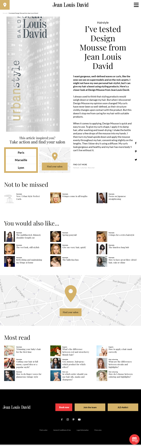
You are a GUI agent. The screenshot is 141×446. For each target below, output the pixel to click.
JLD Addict (118, 408)
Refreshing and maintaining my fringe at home (29, 262)
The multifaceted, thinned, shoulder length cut (28, 237)
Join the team (89, 408)
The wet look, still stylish (27, 248)
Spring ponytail (69, 236)
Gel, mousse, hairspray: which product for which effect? (74, 366)
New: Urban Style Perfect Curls (28, 199)
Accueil (5, 14)
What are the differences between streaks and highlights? (120, 366)
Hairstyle (76, 169)
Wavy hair (91, 169)
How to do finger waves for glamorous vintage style (28, 377)
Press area (97, 431)
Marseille (21, 161)
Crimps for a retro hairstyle (121, 236)
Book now (63, 408)
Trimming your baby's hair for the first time (28, 352)
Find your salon (55, 167)
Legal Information (83, 431)
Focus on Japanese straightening (117, 199)
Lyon (21, 169)
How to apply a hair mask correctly (120, 352)
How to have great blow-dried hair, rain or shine (122, 262)
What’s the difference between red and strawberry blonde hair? (75, 353)
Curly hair (83, 169)
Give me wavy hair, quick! (74, 248)
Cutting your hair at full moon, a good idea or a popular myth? (27, 366)
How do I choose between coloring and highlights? (121, 377)
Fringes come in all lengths (74, 197)
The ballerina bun (70, 261)
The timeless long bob (119, 248)
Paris (21, 154)
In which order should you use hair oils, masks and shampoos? (74, 378)
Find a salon (43, 431)
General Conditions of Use (62, 431)
